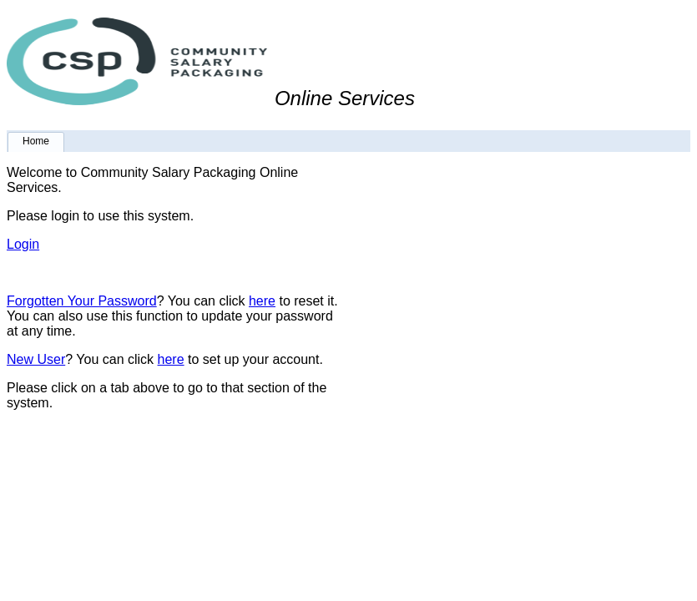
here (262, 301)
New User (36, 359)
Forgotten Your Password (82, 301)
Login (23, 244)
